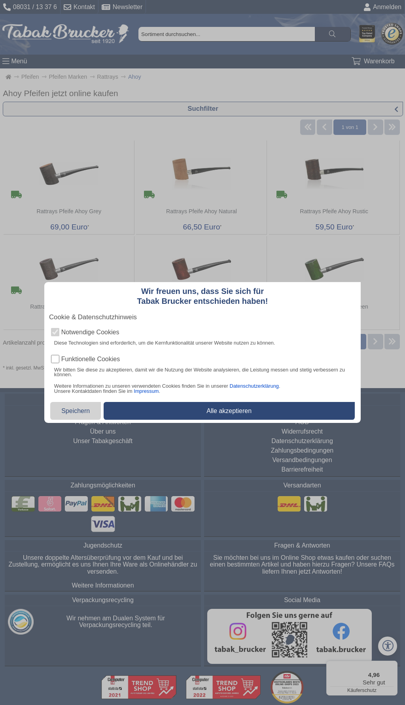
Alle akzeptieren (229, 410)
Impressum (146, 391)
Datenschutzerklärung (253, 386)
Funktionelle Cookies (90, 359)
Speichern (75, 410)
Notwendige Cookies (90, 332)
